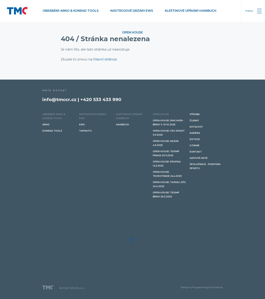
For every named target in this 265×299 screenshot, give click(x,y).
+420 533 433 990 (100, 99)
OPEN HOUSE (132, 32)
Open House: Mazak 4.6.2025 (166, 143)
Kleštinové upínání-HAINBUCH (190, 10)
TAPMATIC (85, 130)
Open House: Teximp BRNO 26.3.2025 (166, 194)
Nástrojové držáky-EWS (131, 10)
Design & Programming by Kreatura (202, 287)
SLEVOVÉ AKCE (199, 158)
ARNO (46, 124)
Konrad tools (52, 130)
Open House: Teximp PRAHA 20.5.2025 (166, 153)
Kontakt (196, 151)
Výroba (195, 114)
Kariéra (195, 133)
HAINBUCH (122, 124)
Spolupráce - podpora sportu (205, 166)
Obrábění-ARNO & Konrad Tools (71, 10)
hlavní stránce (105, 59)
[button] (132, 240)
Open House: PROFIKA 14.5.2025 (167, 163)
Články (194, 120)
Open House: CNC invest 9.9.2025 (169, 132)
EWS (82, 124)
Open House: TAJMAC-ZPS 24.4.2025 (169, 184)
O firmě (194, 145)
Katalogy (196, 126)
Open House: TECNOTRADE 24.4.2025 (167, 174)
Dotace (195, 139)
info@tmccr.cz (59, 99)
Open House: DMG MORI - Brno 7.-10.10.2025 (168, 122)
